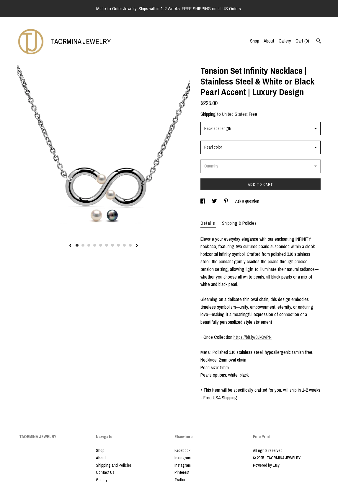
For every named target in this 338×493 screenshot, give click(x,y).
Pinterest (181, 472)
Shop (254, 41)
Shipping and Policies (114, 465)
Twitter (179, 479)
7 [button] (112, 245)
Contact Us (105, 472)
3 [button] (88, 245)
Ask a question (247, 201)
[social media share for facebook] (203, 201)
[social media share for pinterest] (226, 201)
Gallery (285, 41)
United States (234, 114)
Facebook (182, 450)
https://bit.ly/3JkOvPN (253, 337)
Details (208, 223)
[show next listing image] (136, 246)
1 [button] (77, 245)
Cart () (302, 41)
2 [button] (82, 245)
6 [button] (106, 245)
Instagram (182, 458)
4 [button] (94, 245)
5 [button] (100, 245)
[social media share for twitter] (215, 201)
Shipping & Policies (239, 223)
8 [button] (118, 245)
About (269, 41)
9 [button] (124, 245)
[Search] (318, 41)
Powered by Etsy (266, 465)
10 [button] (130, 245)
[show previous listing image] (70, 246)
